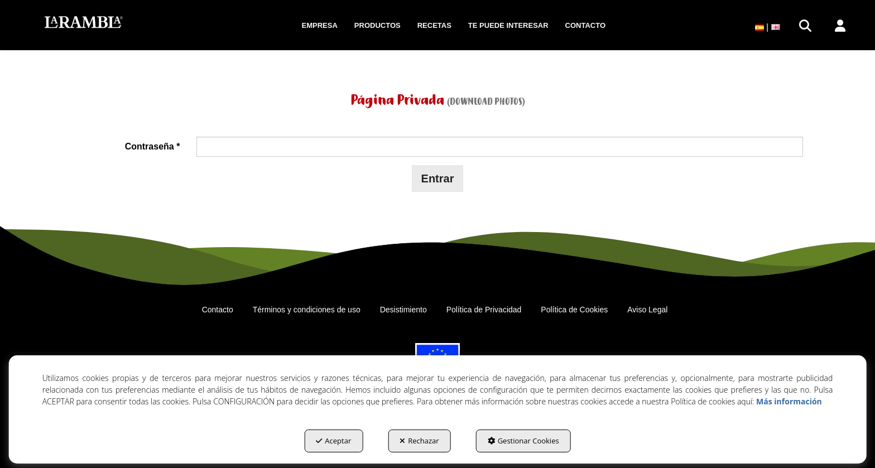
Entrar (437, 178)
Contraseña (152, 146)
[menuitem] (320, 26)
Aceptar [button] (333, 441)
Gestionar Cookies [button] (523, 441)
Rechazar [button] (419, 441)
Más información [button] (789, 401)
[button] (83, 22)
